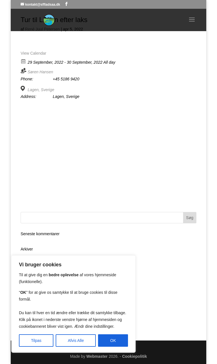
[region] (73, 304)
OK (113, 340)
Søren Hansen (40, 72)
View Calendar (33, 53)
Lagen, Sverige (41, 89)
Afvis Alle (76, 340)
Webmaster (97, 356)
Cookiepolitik (134, 356)
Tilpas (36, 340)
